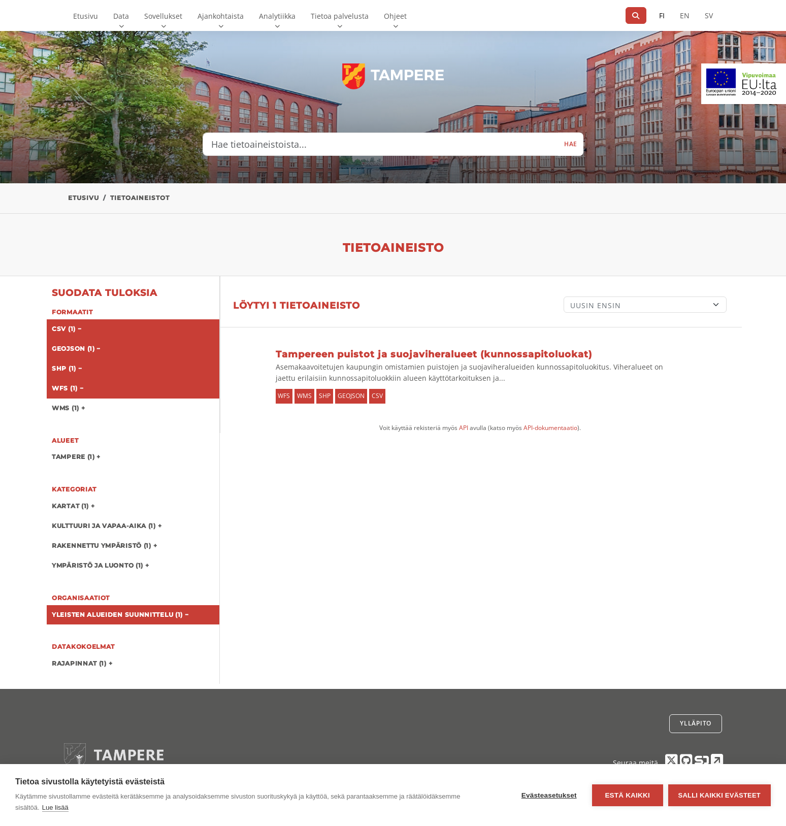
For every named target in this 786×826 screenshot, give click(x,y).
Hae (570, 144)
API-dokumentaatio (550, 427)
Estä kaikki (627, 795)
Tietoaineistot (140, 198)
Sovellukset (163, 16)
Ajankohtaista (221, 16)
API (463, 427)
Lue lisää (55, 807)
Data (121, 16)
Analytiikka (277, 16)
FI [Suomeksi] (662, 15)
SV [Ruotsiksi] (709, 15)
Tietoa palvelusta (340, 16)
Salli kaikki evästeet (719, 795)
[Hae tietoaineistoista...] (381, 144)
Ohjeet (395, 16)
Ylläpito (695, 723)
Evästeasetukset (549, 795)
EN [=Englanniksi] (685, 15)
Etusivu (85, 16)
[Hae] (636, 15)
